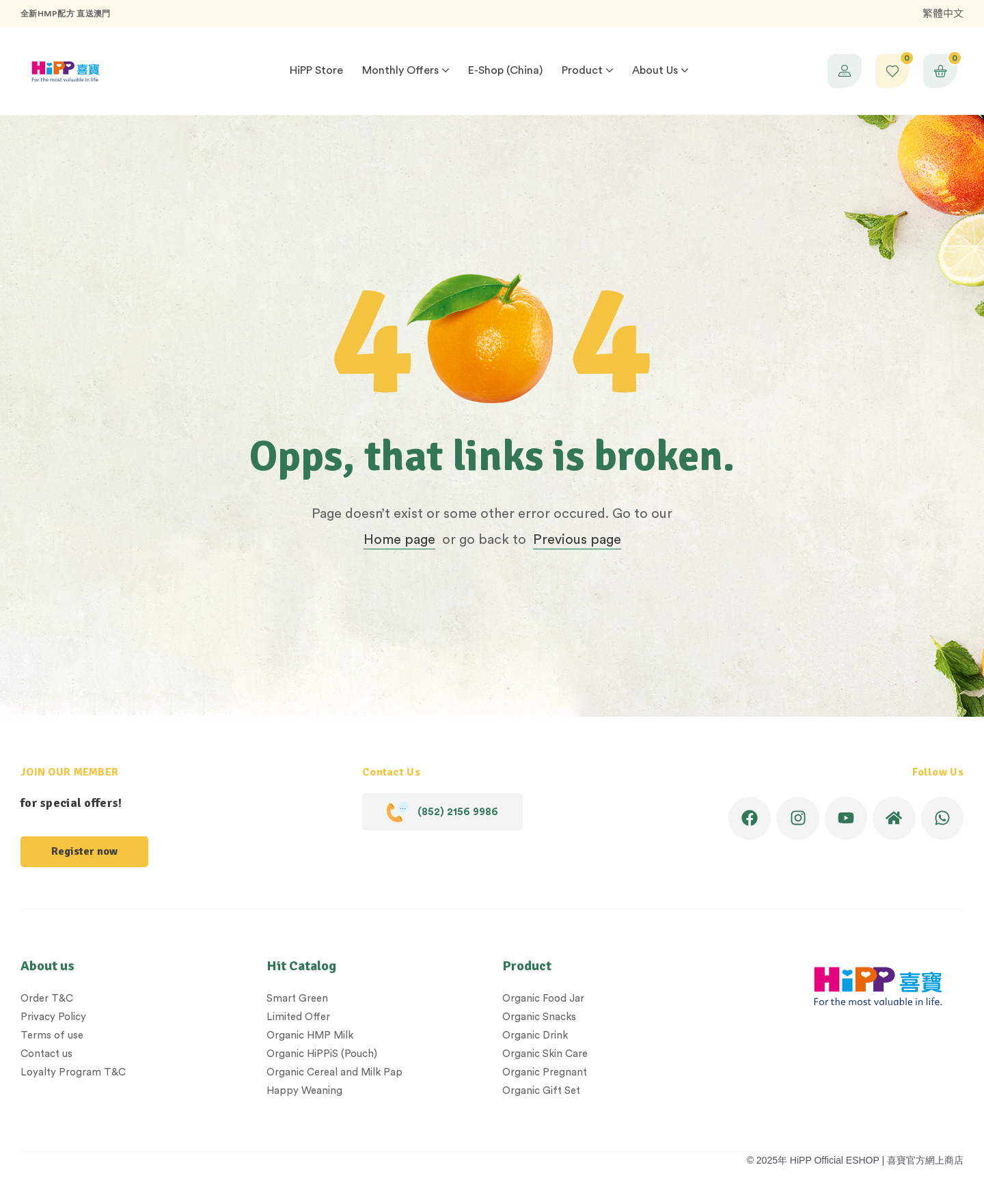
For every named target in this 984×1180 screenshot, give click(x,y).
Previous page (577, 540)
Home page (399, 540)
